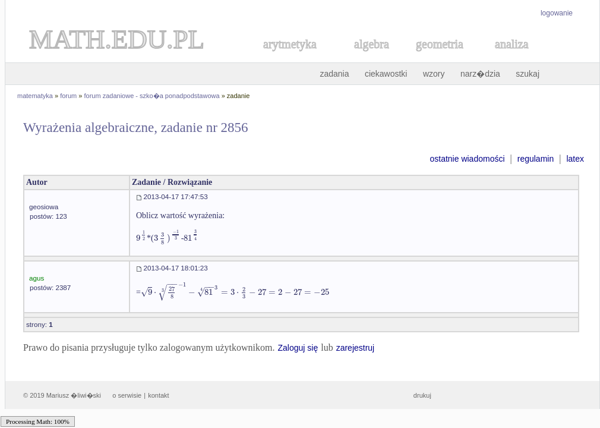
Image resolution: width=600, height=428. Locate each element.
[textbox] (141, 238)
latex (575, 158)
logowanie (557, 13)
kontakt (158, 395)
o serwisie (126, 395)
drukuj (422, 395)
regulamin (535, 158)
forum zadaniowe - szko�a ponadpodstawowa (152, 95)
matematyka (35, 95)
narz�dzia (480, 73)
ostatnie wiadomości (467, 158)
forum (68, 95)
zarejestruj (355, 348)
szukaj (527, 73)
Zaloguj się (297, 348)
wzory (434, 73)
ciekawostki (386, 73)
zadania (334, 73)
